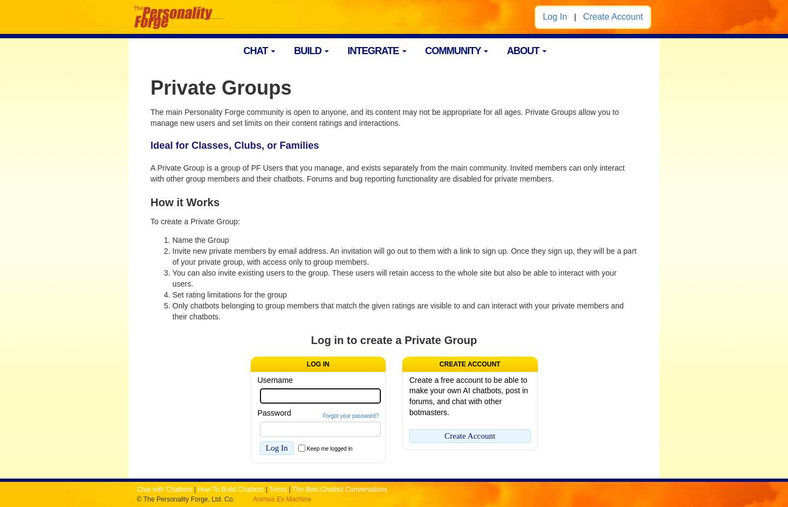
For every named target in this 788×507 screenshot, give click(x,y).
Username (275, 380)
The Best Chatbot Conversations (339, 489)
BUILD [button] (311, 50)
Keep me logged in (329, 449)
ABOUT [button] (527, 50)
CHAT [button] (260, 50)
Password (274, 413)
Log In (555, 16)
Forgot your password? (351, 416)
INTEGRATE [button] (377, 50)
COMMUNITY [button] (457, 50)
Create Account (613, 16)
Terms (278, 489)
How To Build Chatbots (231, 489)
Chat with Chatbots (164, 489)
